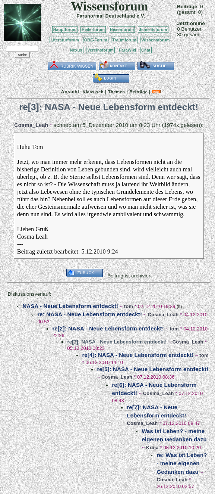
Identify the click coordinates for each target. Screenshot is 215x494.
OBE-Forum (95, 40)
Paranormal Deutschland (105, 16)
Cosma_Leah (31, 125)
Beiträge (139, 92)
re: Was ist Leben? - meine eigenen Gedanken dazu (181, 463)
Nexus (76, 50)
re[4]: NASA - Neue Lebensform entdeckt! (137, 355)
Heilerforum (93, 29)
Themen (116, 92)
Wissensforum (155, 40)
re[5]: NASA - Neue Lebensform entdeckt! (152, 369)
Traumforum (124, 40)
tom (128, 306)
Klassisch (93, 92)
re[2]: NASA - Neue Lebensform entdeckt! (108, 328)
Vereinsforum (100, 50)
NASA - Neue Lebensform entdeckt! (70, 306)
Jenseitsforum (153, 29)
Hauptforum (65, 29)
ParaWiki (127, 50)
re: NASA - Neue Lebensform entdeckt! (89, 314)
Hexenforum (122, 29)
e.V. (141, 16)
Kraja (152, 447)
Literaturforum (65, 40)
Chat (146, 50)
